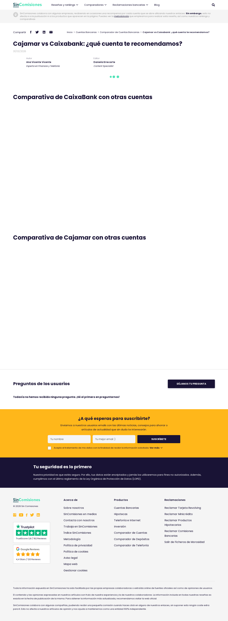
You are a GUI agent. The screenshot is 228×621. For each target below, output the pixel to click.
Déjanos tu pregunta (191, 383)
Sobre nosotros (74, 508)
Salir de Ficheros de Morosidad (184, 542)
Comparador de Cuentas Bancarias (119, 32)
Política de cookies (76, 552)
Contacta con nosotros (79, 520)
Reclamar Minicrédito (178, 514)
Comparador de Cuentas (130, 533)
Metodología (72, 539)
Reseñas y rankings (64, 5)
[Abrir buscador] (213, 5)
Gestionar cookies (75, 570)
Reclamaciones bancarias (130, 5)
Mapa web (71, 564)
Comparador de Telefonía (131, 545)
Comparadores (95, 5)
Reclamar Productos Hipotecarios (178, 522)
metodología (121, 16)
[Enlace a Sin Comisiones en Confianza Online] (185, 558)
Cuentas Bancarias (86, 32)
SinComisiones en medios (80, 514)
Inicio (70, 32)
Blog (157, 5)
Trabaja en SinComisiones (80, 526)
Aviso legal (71, 558)
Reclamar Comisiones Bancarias (178, 533)
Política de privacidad (78, 545)
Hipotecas (120, 514)
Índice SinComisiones (77, 533)
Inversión (120, 526)
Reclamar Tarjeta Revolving (182, 508)
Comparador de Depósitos (131, 539)
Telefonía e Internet (127, 520)
